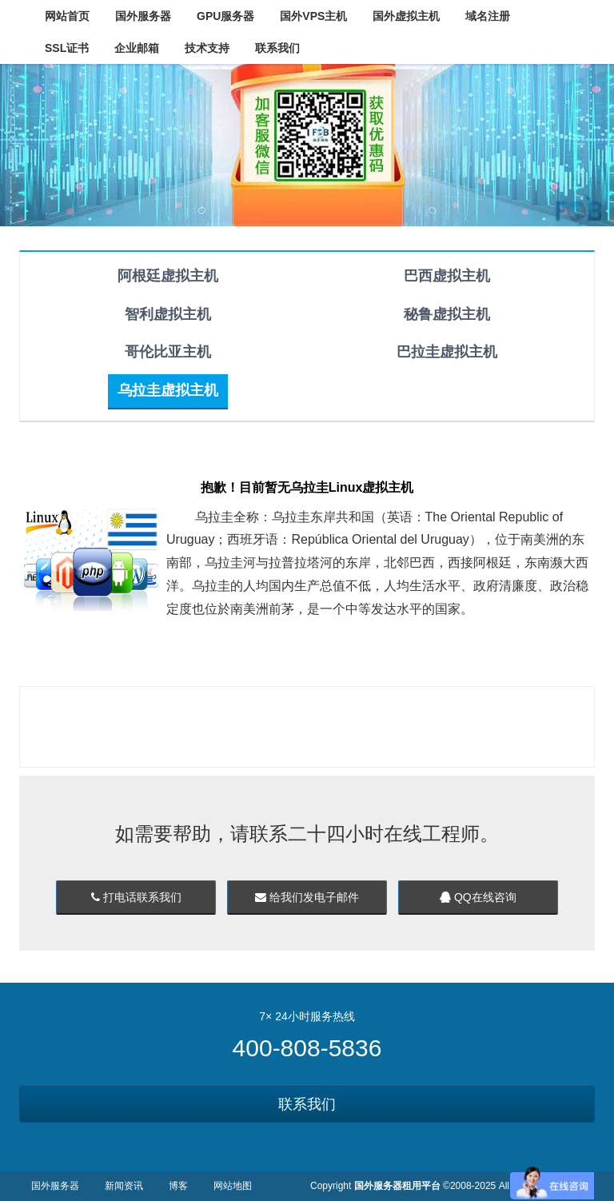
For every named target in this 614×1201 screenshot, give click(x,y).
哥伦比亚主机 (168, 352)
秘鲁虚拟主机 (447, 314)
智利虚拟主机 (168, 314)
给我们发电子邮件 (307, 897)
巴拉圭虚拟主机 (447, 352)
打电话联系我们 (136, 897)
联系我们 (307, 1104)
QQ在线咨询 (478, 897)
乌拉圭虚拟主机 (168, 390)
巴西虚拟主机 (447, 276)
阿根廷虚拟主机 (168, 276)
